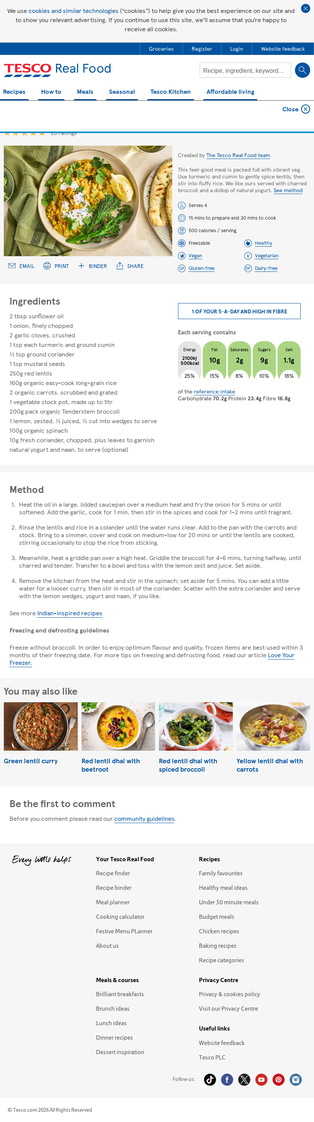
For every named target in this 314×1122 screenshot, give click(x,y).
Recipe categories (221, 960)
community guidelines (144, 818)
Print (56, 266)
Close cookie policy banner (305, 8)
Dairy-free (266, 268)
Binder (92, 266)
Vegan (195, 255)
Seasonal (122, 92)
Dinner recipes (114, 1037)
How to (51, 92)
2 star (15, 132)
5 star (42, 132)
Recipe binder (113, 887)
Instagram (296, 1080)
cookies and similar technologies (74, 10)
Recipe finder (113, 873)
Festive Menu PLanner (124, 931)
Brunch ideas (113, 1008)
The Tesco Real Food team (238, 155)
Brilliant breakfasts (120, 993)
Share (130, 266)
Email (21, 266)
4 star (33, 132)
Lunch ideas (111, 1022)
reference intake (214, 391)
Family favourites (221, 873)
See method (288, 190)
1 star (7, 132)
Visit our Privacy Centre (228, 1008)
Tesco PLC (212, 1057)
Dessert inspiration (120, 1051)
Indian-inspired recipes (70, 612)
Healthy (263, 242)
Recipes (14, 92)
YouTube (261, 1080)
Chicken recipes (219, 931)
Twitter (244, 1080)
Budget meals (216, 916)
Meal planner (113, 902)
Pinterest (278, 1080)
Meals (85, 92)
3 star (24, 132)
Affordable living (230, 92)
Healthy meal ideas (223, 887)
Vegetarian (267, 255)
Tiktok (210, 1080)
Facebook (227, 1080)
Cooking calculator (120, 916)
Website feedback (222, 1042)
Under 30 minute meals (229, 902)
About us (107, 945)
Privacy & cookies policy (229, 993)
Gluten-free (202, 268)
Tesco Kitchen (171, 92)
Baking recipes (218, 945)
